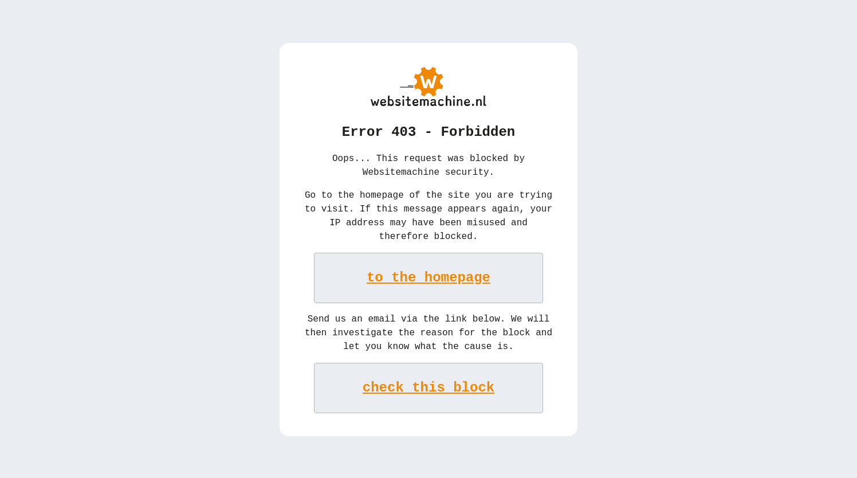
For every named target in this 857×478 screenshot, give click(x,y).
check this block (428, 386)
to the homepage (428, 276)
